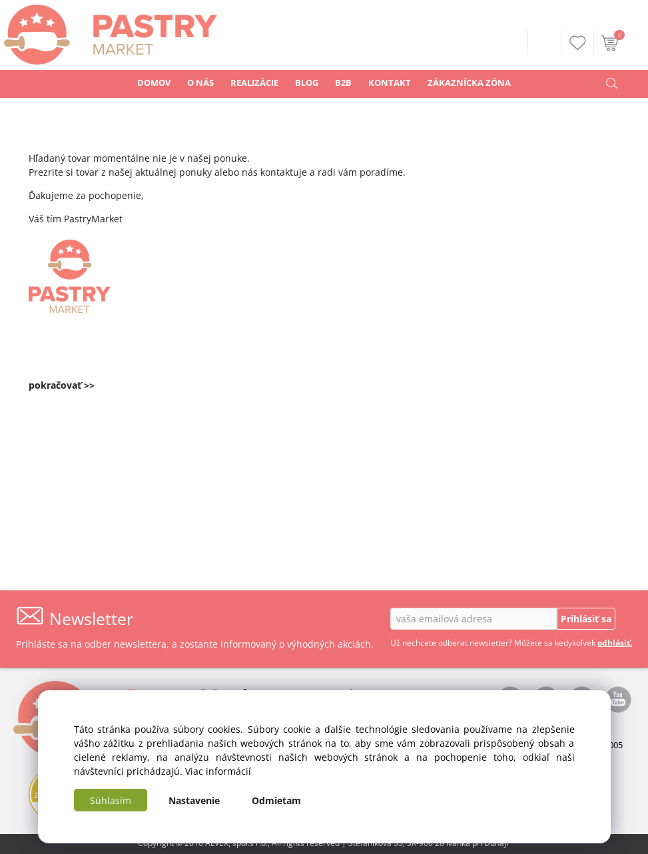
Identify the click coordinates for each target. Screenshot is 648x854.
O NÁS (200, 83)
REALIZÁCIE (254, 83)
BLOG (306, 83)
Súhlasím (110, 800)
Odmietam (276, 800)
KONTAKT (389, 83)
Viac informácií (218, 771)
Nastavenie (194, 800)
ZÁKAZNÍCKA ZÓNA (469, 83)
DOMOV (153, 83)
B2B (343, 83)
